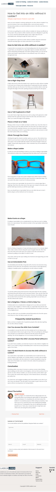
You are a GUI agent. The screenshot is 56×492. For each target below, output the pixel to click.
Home (37, 471)
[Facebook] (50, 470)
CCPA (37, 475)
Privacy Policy (39, 480)
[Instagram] (53, 470)
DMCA (37, 478)
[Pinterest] (50, 472)
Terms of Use (39, 482)
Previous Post (15, 414)
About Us (38, 473)
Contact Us (39, 477)
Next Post (42, 414)
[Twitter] (51, 470)
